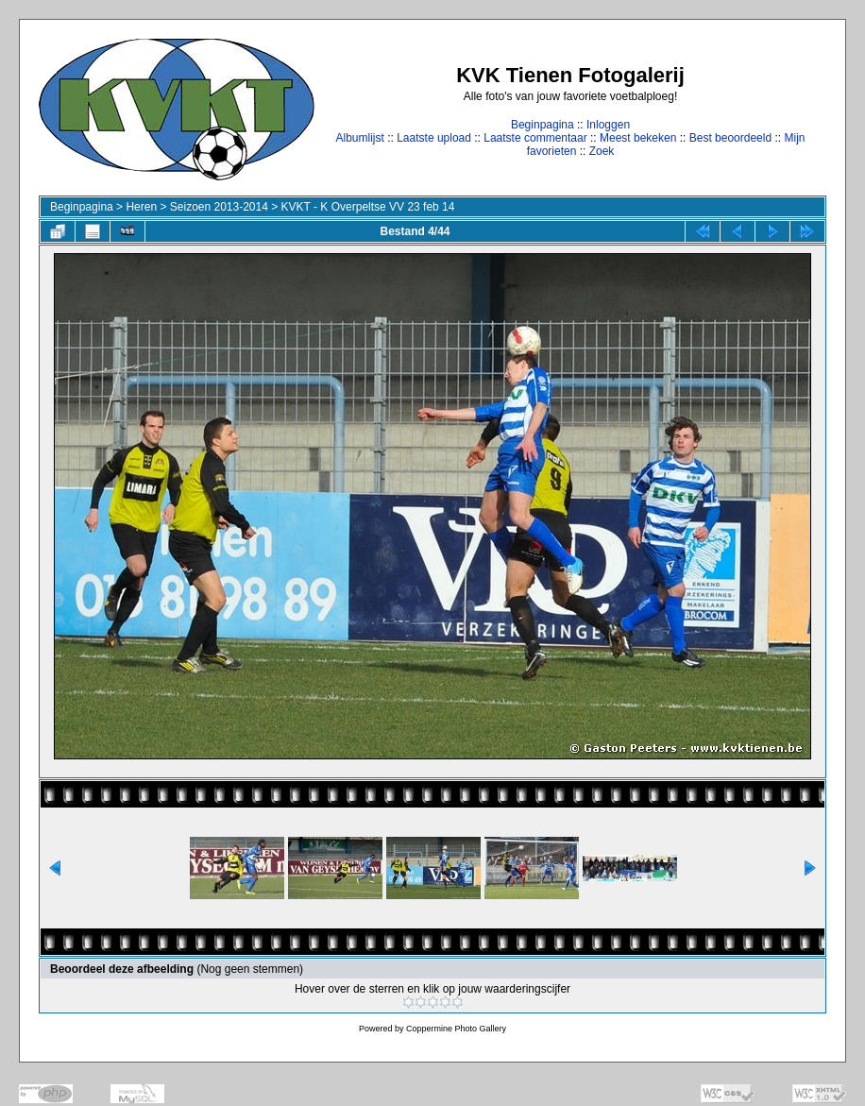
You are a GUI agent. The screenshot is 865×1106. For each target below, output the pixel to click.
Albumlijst (359, 138)
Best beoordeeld (730, 138)
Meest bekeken (638, 138)
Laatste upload (434, 138)
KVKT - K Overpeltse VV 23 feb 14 (368, 206)
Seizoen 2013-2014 (219, 206)
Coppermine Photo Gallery (456, 1028)
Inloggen (608, 124)
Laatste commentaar (534, 138)
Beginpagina (542, 124)
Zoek (602, 151)
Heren (141, 206)
